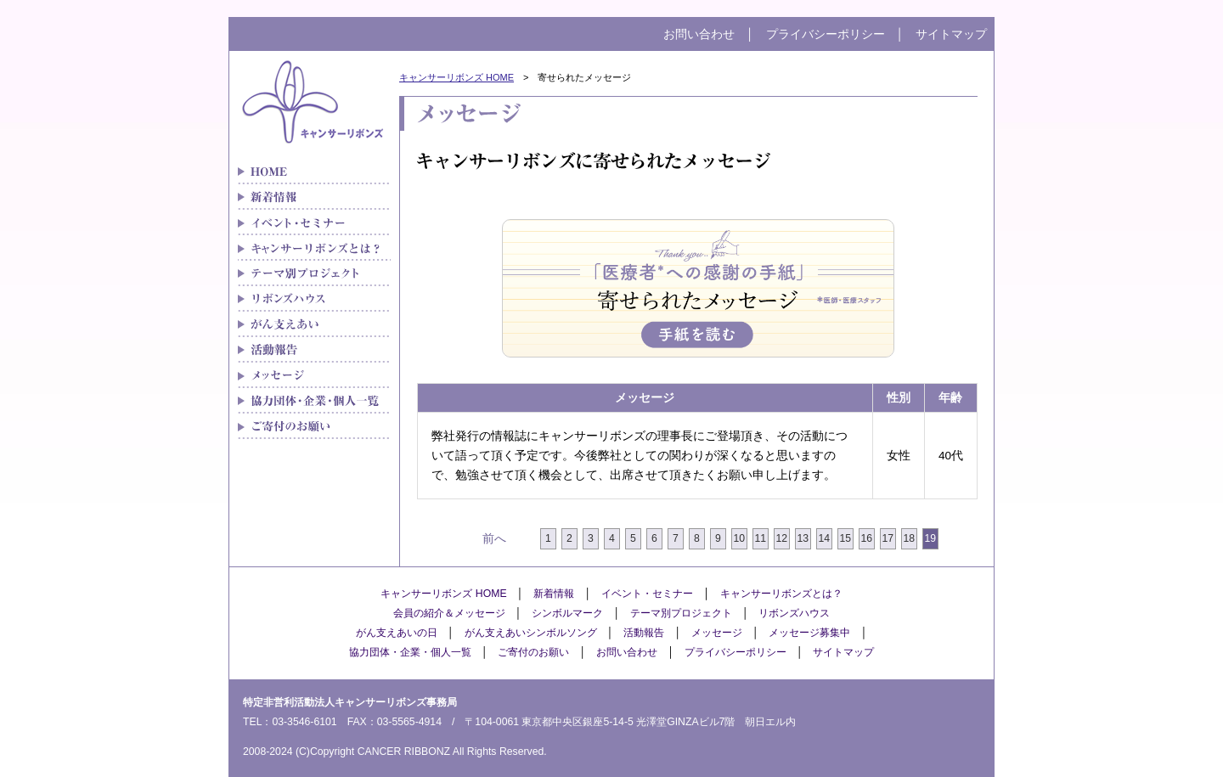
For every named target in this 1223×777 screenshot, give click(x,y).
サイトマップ (951, 34)
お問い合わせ (699, 34)
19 (931, 538)
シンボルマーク (567, 613)
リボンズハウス (314, 299)
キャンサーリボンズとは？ (314, 248)
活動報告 (643, 633)
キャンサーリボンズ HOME (456, 77)
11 (761, 538)
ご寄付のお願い (314, 426)
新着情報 (314, 197)
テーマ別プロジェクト (314, 273)
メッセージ (314, 375)
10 (740, 538)
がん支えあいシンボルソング (531, 633)
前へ (494, 538)
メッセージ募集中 (809, 633)
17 (888, 538)
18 (910, 538)
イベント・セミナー (314, 222)
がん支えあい (314, 324)
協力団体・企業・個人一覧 (314, 401)
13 (803, 538)
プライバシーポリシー (825, 34)
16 (867, 538)
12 (782, 538)
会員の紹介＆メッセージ (449, 613)
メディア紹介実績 (314, 350)
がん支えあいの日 (396, 633)
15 (846, 538)
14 (825, 538)
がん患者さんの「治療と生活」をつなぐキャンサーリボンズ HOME (314, 171)
